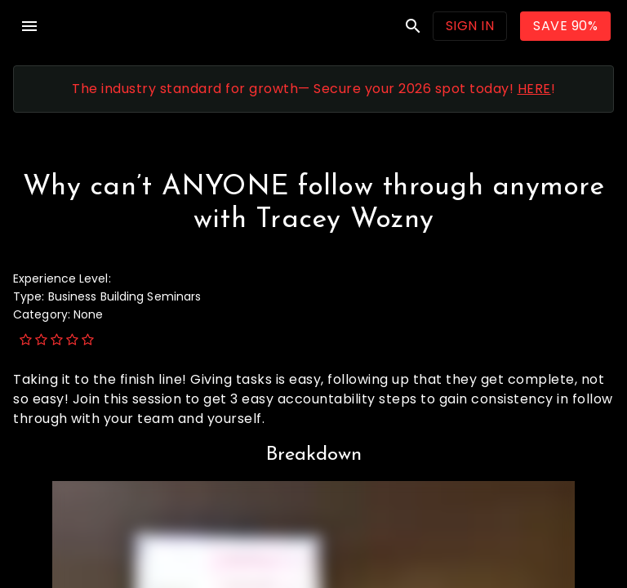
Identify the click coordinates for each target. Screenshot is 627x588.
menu (29, 26)
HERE (534, 88)
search (413, 26)
